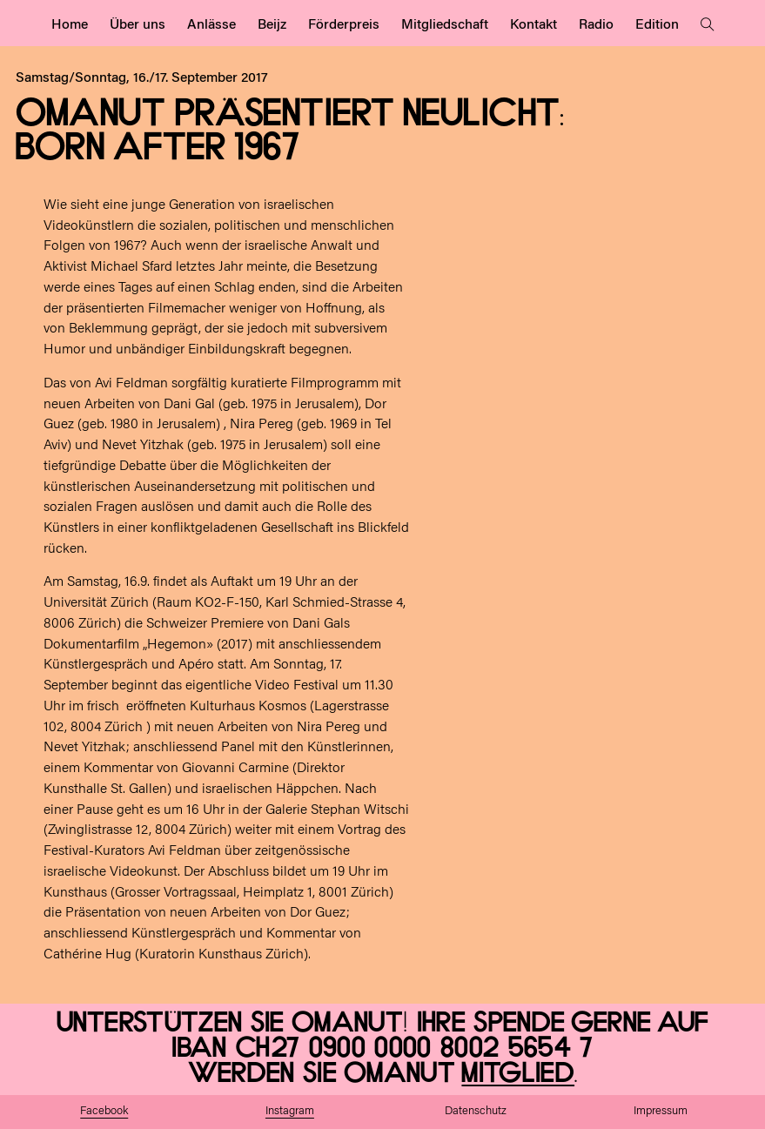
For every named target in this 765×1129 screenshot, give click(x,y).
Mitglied (517, 1073)
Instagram (289, 1111)
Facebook (104, 1111)
